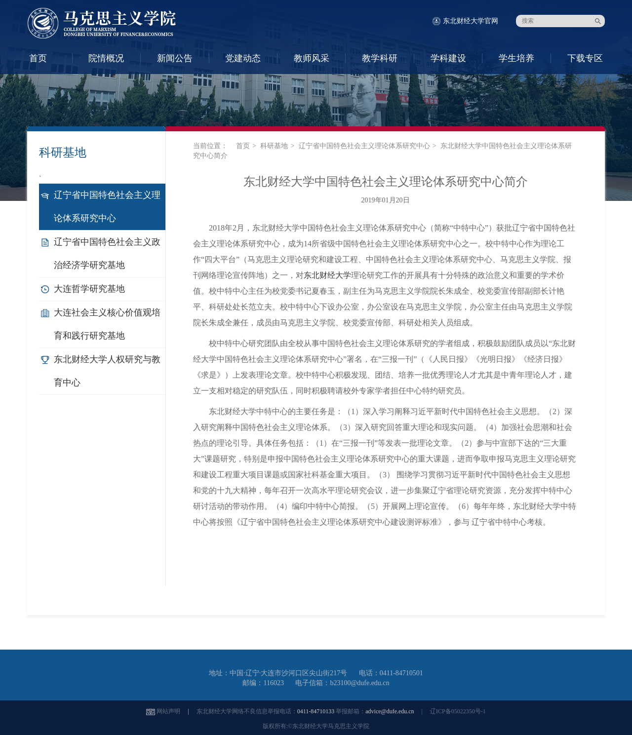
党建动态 (243, 58)
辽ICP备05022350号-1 (458, 711)
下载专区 (585, 58)
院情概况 (106, 58)
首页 (38, 58)
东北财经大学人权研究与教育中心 (107, 370)
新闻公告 (175, 58)
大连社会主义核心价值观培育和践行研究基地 (107, 324)
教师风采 (311, 58)
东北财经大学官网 (470, 21)
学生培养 (516, 58)
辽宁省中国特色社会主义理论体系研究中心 (107, 206)
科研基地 (274, 146)
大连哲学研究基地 (89, 289)
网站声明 (168, 711)
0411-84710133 (316, 711)
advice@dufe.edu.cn (389, 711)
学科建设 (448, 58)
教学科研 (379, 58)
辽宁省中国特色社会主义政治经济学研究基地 (107, 253)
